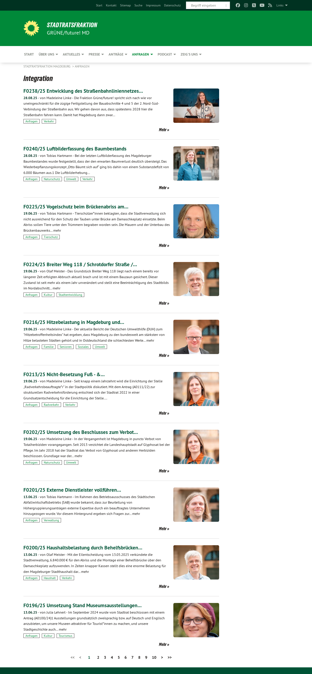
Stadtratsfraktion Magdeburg (47, 66)
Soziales (83, 347)
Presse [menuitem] (94, 54)
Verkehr (49, 121)
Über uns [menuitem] (46, 54)
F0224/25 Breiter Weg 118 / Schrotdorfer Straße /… (82, 264)
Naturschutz (52, 179)
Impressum (153, 5)
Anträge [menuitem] (116, 54)
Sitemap (125, 5)
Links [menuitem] (279, 5)
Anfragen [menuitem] (140, 54)
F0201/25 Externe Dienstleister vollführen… (73, 489)
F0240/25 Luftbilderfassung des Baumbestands (77, 148)
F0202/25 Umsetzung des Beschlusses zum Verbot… (82, 432)
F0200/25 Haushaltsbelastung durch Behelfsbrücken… (85, 547)
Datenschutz (172, 5)
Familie (49, 347)
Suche (138, 5)
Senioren (66, 347)
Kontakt (111, 5)
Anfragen (82, 66)
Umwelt (71, 179)
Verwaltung (51, 520)
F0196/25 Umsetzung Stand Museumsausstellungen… (84, 605)
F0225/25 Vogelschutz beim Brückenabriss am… (77, 206)
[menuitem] (99, 5)
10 (154, 657)
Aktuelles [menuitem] (71, 54)
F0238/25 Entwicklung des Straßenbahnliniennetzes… (85, 90)
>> (170, 657)
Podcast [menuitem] (165, 54)
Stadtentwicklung (70, 295)
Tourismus (65, 636)
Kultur (48, 295)
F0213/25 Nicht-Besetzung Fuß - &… (65, 374)
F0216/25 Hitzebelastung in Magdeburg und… (76, 322)
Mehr (163, 129)
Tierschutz (51, 237)
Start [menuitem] (29, 54)
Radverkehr (51, 404)
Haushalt (50, 578)
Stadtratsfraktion (74, 25)
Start (99, 5)
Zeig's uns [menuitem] (189, 54)
